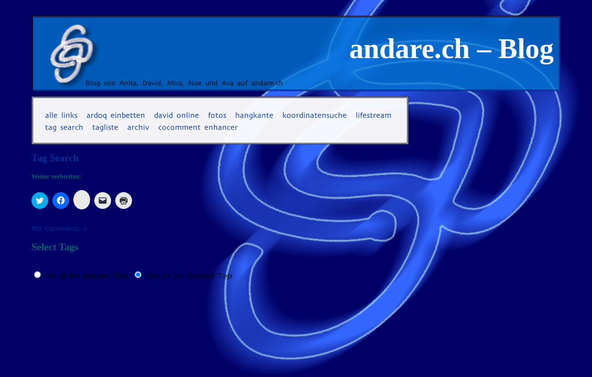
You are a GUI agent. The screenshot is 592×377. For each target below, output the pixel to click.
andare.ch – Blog (451, 48)
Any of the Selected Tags (190, 276)
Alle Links (61, 115)
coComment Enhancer (198, 127)
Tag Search (64, 127)
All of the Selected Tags (87, 276)
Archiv (138, 127)
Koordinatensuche (314, 115)
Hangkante (254, 115)
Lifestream (373, 115)
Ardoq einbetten (115, 115)
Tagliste (105, 127)
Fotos (217, 115)
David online (176, 115)
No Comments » (59, 228)
